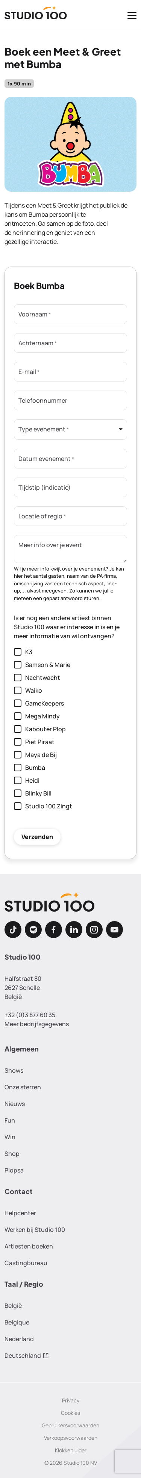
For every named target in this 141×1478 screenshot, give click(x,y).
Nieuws (15, 1104)
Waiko (28, 690)
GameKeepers (39, 703)
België (13, 1305)
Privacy (70, 1400)
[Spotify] (33, 929)
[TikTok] (13, 929)
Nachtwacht (37, 677)
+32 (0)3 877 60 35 (30, 1015)
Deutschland (27, 1355)
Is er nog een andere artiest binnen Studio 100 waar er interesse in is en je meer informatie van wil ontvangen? (67, 627)
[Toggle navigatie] (131, 15)
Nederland (19, 1339)
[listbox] (70, 429)
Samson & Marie (42, 664)
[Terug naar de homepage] (36, 15)
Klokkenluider (70, 1450)
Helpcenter (20, 1213)
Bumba (29, 767)
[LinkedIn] (73, 929)
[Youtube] (114, 929)
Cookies (70, 1412)
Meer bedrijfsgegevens (37, 1024)
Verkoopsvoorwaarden (70, 1437)
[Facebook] (53, 929)
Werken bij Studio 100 (35, 1229)
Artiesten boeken (29, 1246)
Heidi (26, 780)
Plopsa (14, 1170)
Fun (10, 1120)
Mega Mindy (37, 716)
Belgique (17, 1322)
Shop (12, 1153)
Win (10, 1137)
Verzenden (37, 837)
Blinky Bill (33, 793)
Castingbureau (26, 1263)
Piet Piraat (34, 741)
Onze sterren (23, 1087)
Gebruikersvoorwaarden (70, 1425)
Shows (14, 1070)
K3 (23, 651)
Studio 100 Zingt (43, 806)
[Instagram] (94, 929)
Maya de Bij (35, 754)
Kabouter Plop (40, 728)
